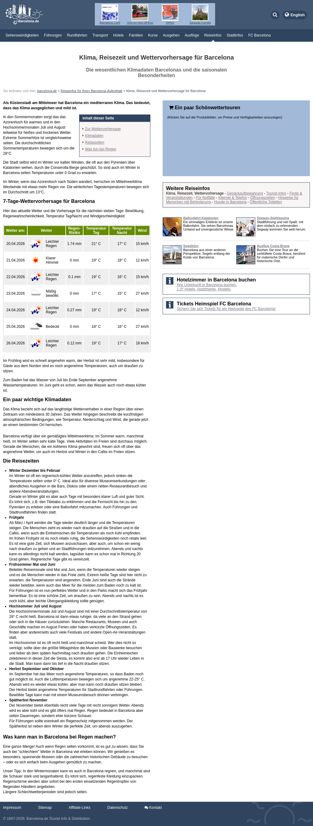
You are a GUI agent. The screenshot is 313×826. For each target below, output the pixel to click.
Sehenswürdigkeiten (22, 35)
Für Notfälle (205, 198)
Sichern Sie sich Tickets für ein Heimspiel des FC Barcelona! (226, 309)
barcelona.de (47, 91)
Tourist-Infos (276, 193)
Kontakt (153, 807)
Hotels (118, 35)
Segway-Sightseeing (273, 218)
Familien (136, 35)
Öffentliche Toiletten (266, 202)
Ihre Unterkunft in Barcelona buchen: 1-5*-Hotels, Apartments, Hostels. (207, 287)
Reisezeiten (94, 142)
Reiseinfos (213, 35)
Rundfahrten (77, 35)
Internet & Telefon (232, 198)
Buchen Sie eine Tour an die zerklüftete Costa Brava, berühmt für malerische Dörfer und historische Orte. (281, 255)
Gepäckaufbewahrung (245, 193)
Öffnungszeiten (262, 198)
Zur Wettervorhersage (103, 129)
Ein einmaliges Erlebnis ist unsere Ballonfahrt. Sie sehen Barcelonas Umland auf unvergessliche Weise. (208, 225)
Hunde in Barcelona (230, 202)
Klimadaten (94, 136)
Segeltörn (191, 246)
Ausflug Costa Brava (273, 246)
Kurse (152, 35)
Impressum (12, 807)
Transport (100, 35)
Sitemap (45, 807)
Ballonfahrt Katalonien (200, 218)
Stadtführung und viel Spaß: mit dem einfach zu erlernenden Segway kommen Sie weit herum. (281, 225)
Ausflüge (192, 35)
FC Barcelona (259, 35)
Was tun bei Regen (100, 149)
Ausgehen (171, 35)
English (298, 15)
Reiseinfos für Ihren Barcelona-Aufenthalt (91, 91)
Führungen (53, 35)
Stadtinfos (235, 35)
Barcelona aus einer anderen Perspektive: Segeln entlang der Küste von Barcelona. (206, 253)
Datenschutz (117, 807)
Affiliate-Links (79, 807)
